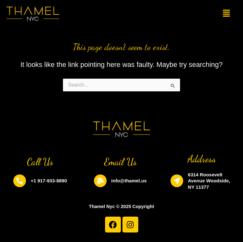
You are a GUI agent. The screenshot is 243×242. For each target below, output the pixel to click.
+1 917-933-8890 (49, 180)
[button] (226, 14)
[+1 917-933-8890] (19, 180)
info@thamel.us (129, 180)
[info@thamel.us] (100, 180)
